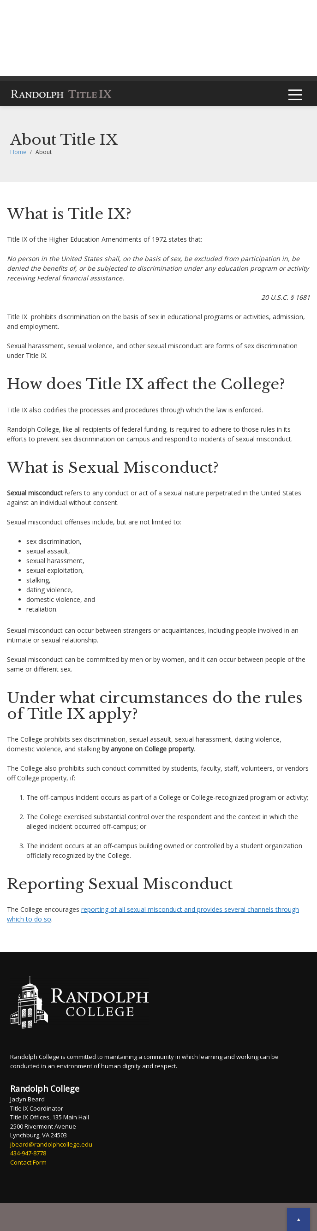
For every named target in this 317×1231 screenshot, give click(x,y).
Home (18, 152)
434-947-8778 (28, 1153)
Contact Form (28, 1162)
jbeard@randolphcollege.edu (51, 1144)
